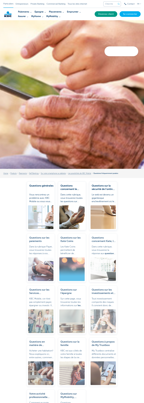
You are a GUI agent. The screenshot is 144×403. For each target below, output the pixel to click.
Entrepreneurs (22, 4)
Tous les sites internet (77, 4)
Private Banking (37, 4)
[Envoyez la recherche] (118, 3)
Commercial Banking (56, 4)
